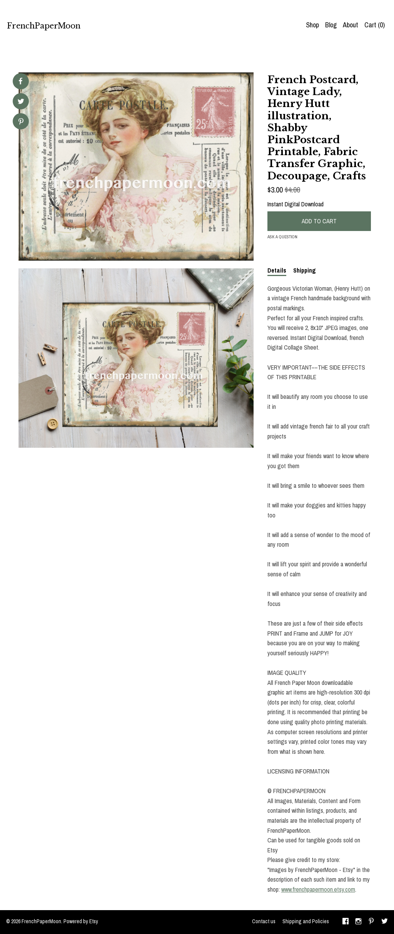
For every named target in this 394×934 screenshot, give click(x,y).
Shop (312, 25)
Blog (331, 25)
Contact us (263, 921)
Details (276, 270)
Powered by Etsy (80, 921)
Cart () (374, 25)
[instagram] (358, 922)
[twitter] (384, 922)
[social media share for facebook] (20, 81)
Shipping (304, 270)
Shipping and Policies (305, 921)
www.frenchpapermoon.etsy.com (318, 889)
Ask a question (282, 236)
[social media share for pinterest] (21, 122)
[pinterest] (371, 922)
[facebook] (345, 922)
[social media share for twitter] (21, 102)
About (350, 25)
